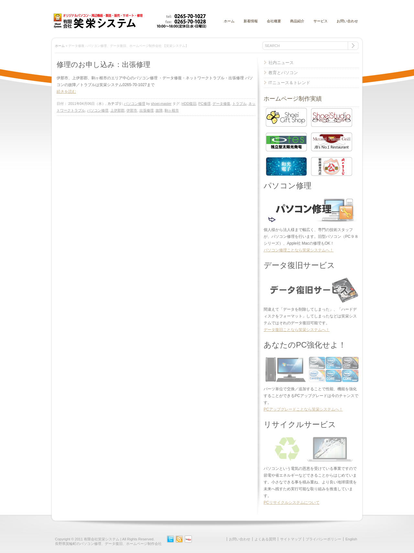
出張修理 (146, 110)
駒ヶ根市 (172, 110)
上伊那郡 (117, 110)
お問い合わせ (347, 21)
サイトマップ (290, 539)
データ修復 (221, 103)
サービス (320, 21)
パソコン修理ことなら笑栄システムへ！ (298, 250)
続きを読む (66, 91)
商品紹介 (297, 21)
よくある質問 (265, 539)
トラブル (239, 103)
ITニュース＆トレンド (289, 82)
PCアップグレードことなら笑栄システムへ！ (303, 409)
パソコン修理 (134, 103)
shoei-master (161, 103)
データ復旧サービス (299, 265)
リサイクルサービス (300, 424)
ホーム (229, 21)
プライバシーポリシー (323, 539)
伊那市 (131, 110)
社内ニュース (281, 62)
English (351, 539)
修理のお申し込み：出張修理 (103, 65)
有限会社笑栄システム (101, 539)
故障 (159, 110)
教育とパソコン (283, 72)
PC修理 (204, 103)
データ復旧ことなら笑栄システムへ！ (297, 329)
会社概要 (274, 21)
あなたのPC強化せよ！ (305, 344)
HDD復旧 (188, 103)
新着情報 (251, 21)
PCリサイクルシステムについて (292, 502)
